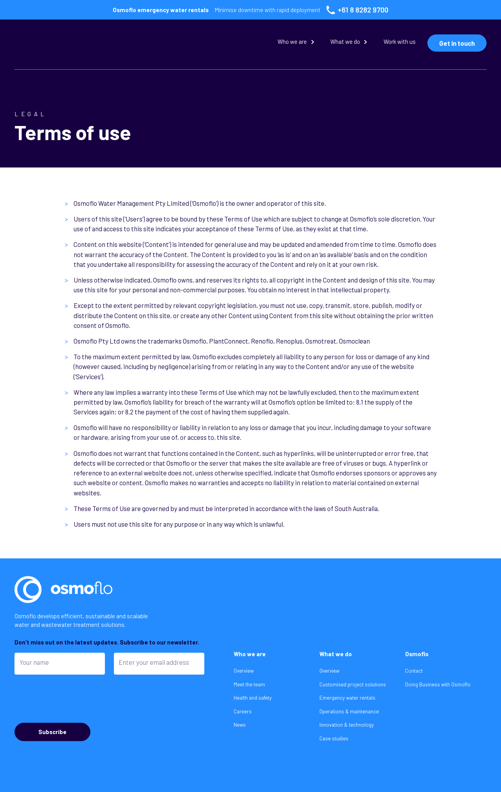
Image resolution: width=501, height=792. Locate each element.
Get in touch (457, 43)
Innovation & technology (346, 725)
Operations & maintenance (349, 711)
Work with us (400, 41)
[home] (81, 43)
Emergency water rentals (347, 698)
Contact (414, 671)
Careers (243, 711)
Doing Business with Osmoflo (437, 684)
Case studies (333, 738)
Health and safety (253, 698)
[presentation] (73, 698)
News (240, 725)
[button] (296, 43)
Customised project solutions (352, 684)
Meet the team (249, 684)
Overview (244, 671)
